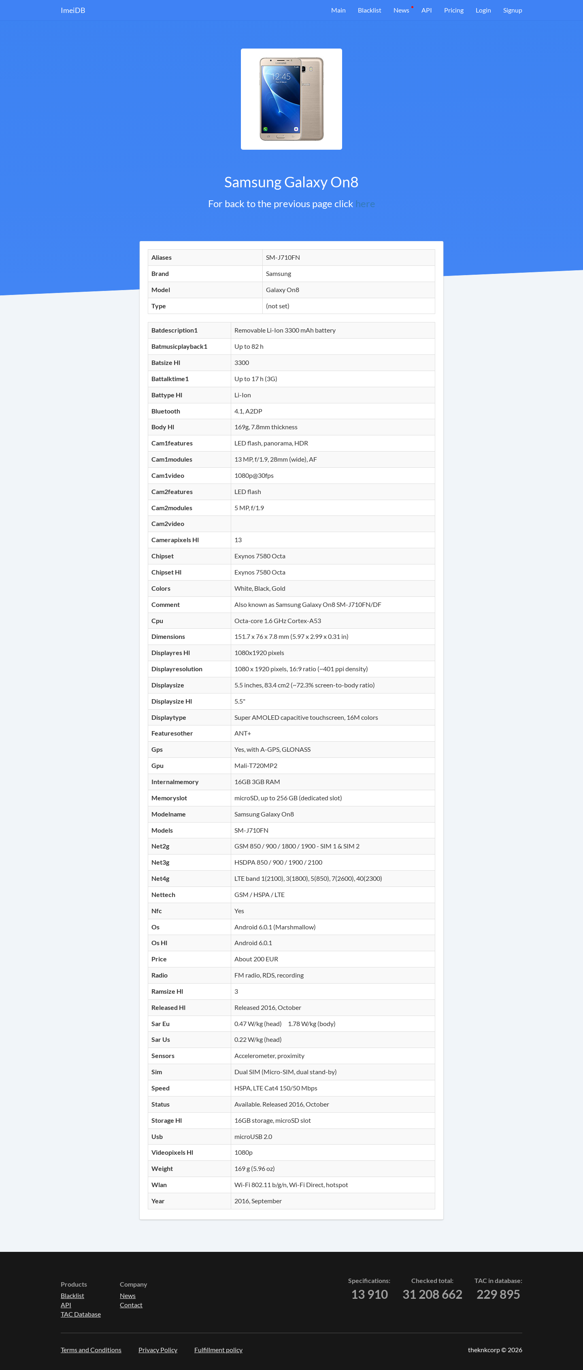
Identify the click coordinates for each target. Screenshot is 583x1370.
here (365, 203)
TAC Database (81, 1314)
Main (338, 10)
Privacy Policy (157, 1349)
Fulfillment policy (218, 1349)
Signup (512, 10)
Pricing (454, 10)
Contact (131, 1304)
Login (483, 10)
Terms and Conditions (91, 1349)
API (426, 10)
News (401, 10)
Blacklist (369, 10)
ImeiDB (73, 10)
